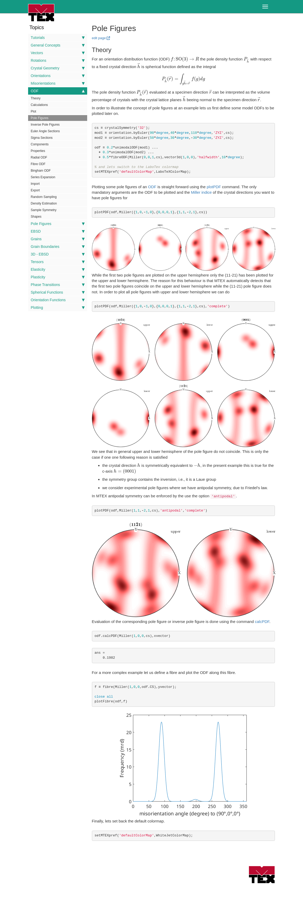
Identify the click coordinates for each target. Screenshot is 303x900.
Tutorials (58, 37)
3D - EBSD (58, 254)
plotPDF (214, 187)
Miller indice (201, 192)
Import (35, 184)
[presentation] (185, 59)
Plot (33, 111)
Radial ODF (39, 157)
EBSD (58, 231)
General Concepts (58, 45)
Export (35, 190)
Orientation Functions (58, 300)
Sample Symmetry (43, 210)
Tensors (58, 261)
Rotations (58, 60)
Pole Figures (39, 118)
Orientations (58, 75)
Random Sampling (44, 197)
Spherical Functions (58, 292)
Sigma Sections (42, 138)
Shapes (36, 216)
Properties (38, 151)
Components (40, 144)
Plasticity (58, 277)
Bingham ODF (41, 170)
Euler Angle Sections (45, 131)
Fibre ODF (38, 164)
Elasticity (58, 269)
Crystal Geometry (58, 68)
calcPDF (262, 621)
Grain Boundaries (58, 246)
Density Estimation (44, 203)
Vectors (58, 52)
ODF (58, 91)
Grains (58, 239)
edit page (99, 38)
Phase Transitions (58, 284)
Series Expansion (43, 177)
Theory (35, 98)
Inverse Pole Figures (45, 124)
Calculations (39, 105)
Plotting (58, 307)
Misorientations (58, 83)
